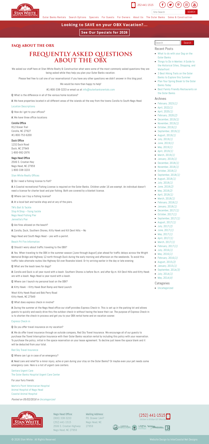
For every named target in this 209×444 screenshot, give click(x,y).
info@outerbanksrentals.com (99, 89)
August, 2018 (167, 179)
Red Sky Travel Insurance (24, 350)
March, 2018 (166, 198)
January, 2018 (167, 206)
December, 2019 (168, 119)
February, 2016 (167, 258)
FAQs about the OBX (32, 45)
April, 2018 (165, 194)
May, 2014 (165, 277)
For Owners (123, 17)
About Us (138, 17)
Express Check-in (20, 321)
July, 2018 (165, 182)
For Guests (108, 17)
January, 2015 (167, 266)
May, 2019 (165, 147)
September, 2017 (169, 218)
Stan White (26, 10)
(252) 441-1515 (62, 422)
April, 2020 (165, 111)
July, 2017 (165, 226)
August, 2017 (167, 222)
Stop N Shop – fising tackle (26, 211)
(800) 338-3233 (62, 418)
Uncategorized (47, 399)
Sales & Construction (180, 17)
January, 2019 (167, 159)
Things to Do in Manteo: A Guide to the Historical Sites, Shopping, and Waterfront (176, 65)
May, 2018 (165, 190)
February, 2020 (167, 115)
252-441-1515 (145, 5)
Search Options (77, 17)
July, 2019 (165, 139)
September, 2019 (169, 131)
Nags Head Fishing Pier (23, 215)
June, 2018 (165, 186)
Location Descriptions (23, 106)
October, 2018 (167, 171)
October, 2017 (167, 214)
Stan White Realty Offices (25, 175)
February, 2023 (167, 103)
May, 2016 (165, 254)
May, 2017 (165, 234)
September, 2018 (169, 175)
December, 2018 (168, 163)
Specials (94, 17)
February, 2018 (167, 202)
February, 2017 (167, 246)
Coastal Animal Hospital (24, 394)
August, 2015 (167, 262)
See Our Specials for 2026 (104, 32)
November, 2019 (168, 123)
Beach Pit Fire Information (25, 241)
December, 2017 (168, 210)
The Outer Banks (155, 17)
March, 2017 (166, 242)
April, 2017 (165, 238)
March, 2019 (166, 155)
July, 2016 (165, 250)
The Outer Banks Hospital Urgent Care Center (35, 374)
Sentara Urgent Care (22, 370)
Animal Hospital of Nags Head (27, 389)
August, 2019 (167, 135)
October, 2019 (167, 127)
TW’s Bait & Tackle (21, 207)
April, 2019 (165, 151)
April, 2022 (165, 107)
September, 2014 (169, 269)
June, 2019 (165, 143)
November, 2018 (168, 167)
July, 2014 (165, 274)
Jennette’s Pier (19, 219)
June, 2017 (165, 230)
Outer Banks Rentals (54, 17)
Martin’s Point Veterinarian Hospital (30, 386)
